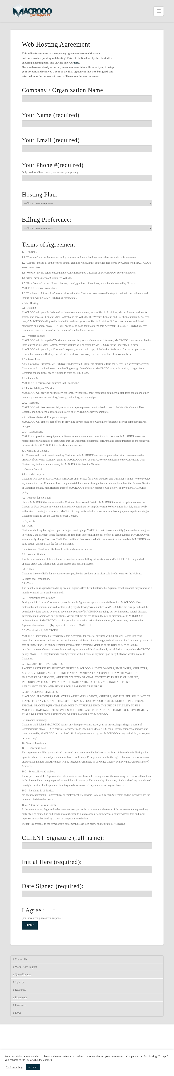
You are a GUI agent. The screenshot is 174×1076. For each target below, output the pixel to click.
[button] (159, 11)
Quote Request (22, 974)
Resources (19, 989)
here (76, 62)
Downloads (20, 997)
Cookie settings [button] (14, 1067)
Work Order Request (25, 966)
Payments (19, 1005)
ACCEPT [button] (33, 1067)
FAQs (17, 1012)
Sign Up (18, 982)
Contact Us (20, 959)
